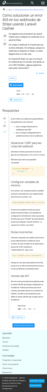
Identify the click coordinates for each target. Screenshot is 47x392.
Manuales (6, 338)
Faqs (10, 10)
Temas (5, 342)
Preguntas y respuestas (11, 360)
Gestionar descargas (10, 346)
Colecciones (7, 368)
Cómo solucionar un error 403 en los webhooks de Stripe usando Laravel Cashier (30, 10)
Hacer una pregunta (10, 364)
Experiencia (7, 372)
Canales (5, 350)
